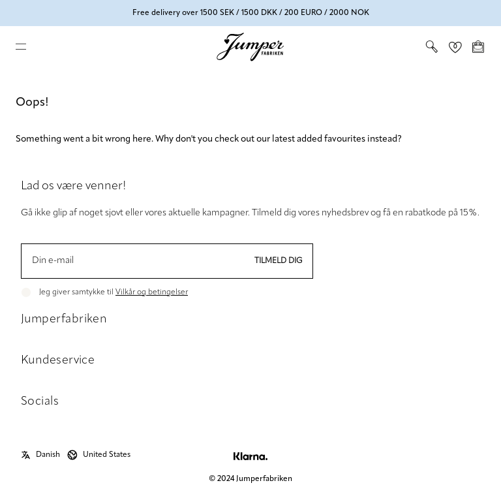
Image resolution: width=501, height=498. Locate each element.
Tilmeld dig (278, 261)
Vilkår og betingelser (151, 292)
